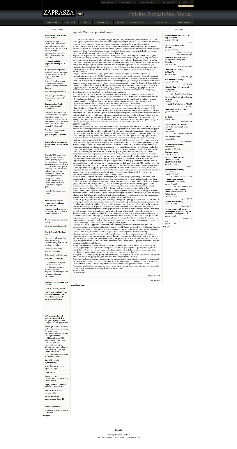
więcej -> (46, 415)
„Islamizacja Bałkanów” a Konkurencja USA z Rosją (175, 180)
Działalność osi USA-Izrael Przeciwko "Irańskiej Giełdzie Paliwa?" (177, 126)
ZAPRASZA (127, 2)
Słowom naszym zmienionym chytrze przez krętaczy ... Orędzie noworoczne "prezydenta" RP (178, 211)
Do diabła (169, 117)
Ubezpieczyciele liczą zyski (175, 109)
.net (108, 2)
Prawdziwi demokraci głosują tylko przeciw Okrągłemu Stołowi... (176, 59)
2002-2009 (120, 22)
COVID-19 (85, 22)
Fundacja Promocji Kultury (118, 435)
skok (167, 221)
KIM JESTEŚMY (52, 22)
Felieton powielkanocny (174, 201)
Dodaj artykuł (186, 6)
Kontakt (118, 430)
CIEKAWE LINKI (103, 22)
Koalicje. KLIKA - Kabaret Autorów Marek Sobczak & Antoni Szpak (175, 191)
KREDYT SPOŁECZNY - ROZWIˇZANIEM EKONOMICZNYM (175, 159)
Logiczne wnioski (171, 152)
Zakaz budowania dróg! (174, 80)
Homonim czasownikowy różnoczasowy (174, 170)
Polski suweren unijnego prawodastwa (174, 145)
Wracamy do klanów (173, 137)
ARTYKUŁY (70, 22)
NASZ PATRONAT (138, 22)
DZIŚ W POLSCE (184, 22)
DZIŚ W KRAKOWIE (161, 22)
